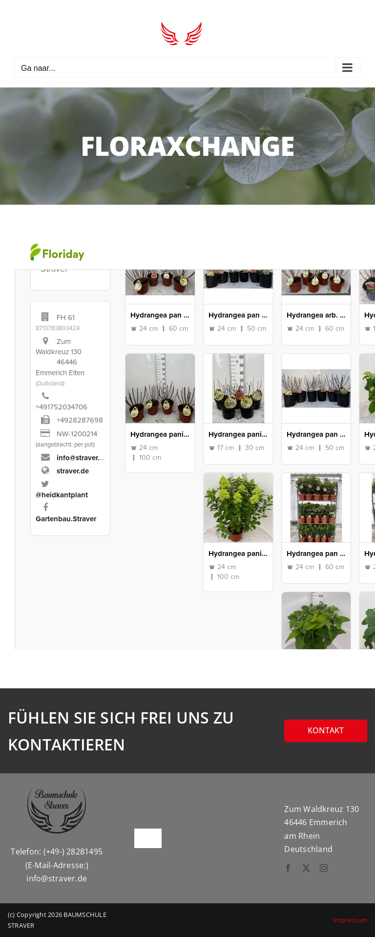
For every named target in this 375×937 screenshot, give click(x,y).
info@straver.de (56, 878)
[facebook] (288, 868)
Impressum (350, 920)
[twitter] (306, 868)
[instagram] (324, 868)
